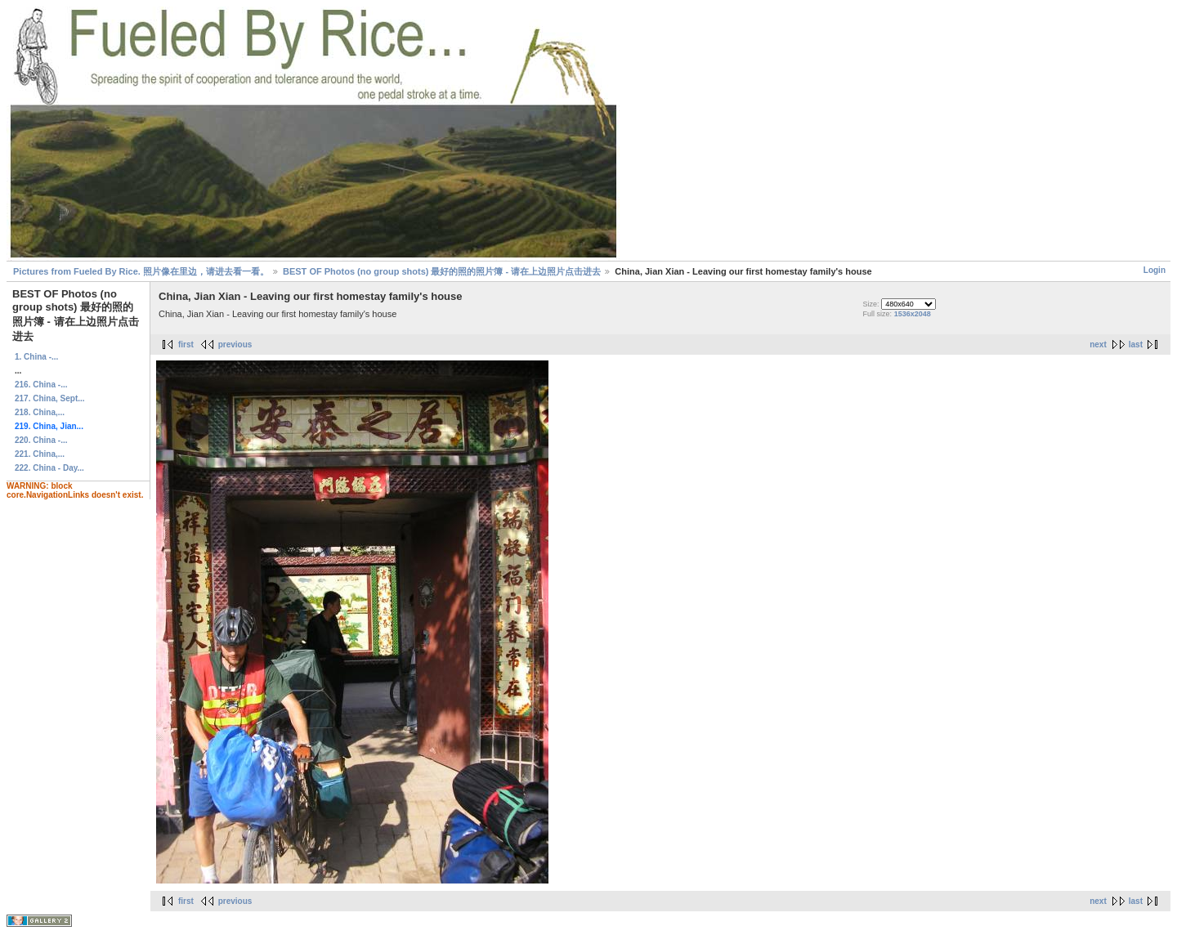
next (1098, 344)
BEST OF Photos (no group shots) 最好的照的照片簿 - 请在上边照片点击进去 (442, 271)
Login (1154, 270)
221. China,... (40, 454)
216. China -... (41, 384)
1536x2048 (912, 314)
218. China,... (40, 412)
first (186, 344)
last (1136, 344)
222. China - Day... (49, 467)
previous (235, 344)
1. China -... (36, 356)
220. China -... (41, 440)
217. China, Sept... (50, 398)
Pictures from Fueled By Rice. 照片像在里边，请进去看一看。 (141, 271)
